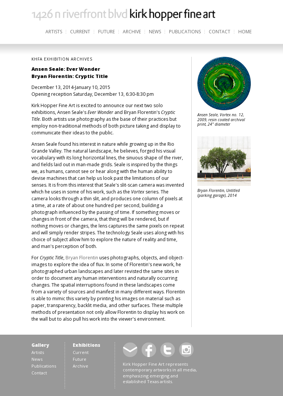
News (155, 31)
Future (106, 31)
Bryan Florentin (82, 257)
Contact (219, 31)
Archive (132, 31)
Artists (53, 31)
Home (245, 31)
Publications (185, 31)
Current (80, 31)
